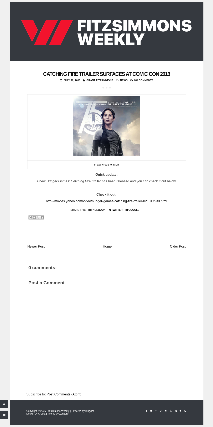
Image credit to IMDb (106, 164)
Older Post (178, 246)
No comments (143, 80)
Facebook (96, 210)
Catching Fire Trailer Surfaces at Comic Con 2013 (106, 74)
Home (107, 246)
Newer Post (36, 246)
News (124, 80)
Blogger (89, 411)
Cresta (41, 413)
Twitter (116, 210)
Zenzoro (64, 413)
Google (132, 210)
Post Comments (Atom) (64, 394)
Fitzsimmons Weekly (57, 411)
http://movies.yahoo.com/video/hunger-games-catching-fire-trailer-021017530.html (106, 201)
